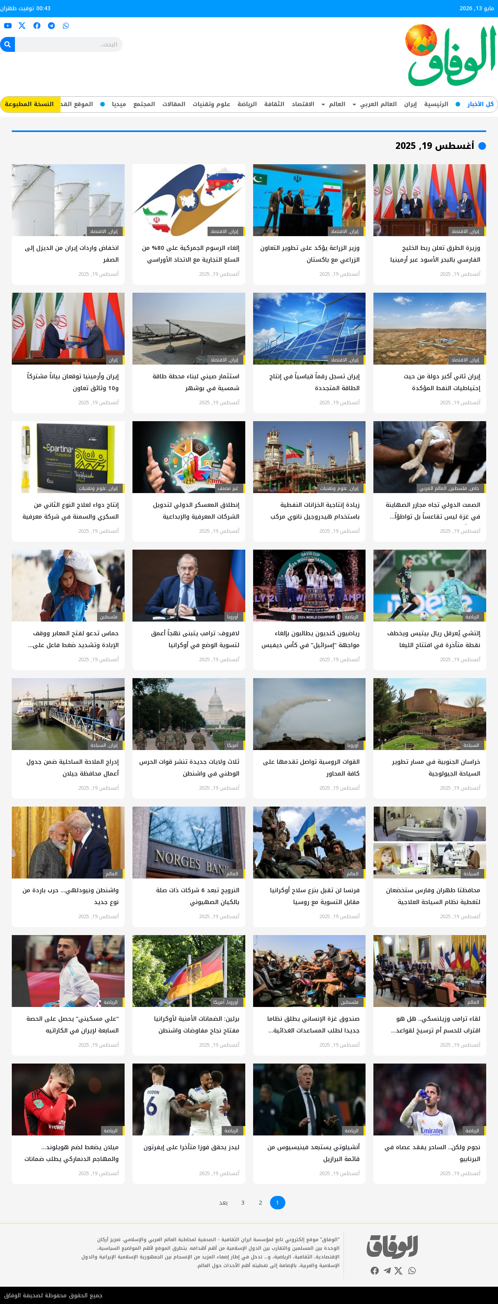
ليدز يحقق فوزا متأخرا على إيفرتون (191, 1147)
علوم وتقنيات (211, 104)
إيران (410, 104)
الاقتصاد (303, 104)
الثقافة (274, 104)
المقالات (174, 104)
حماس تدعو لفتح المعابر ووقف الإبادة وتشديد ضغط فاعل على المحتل (76, 645)
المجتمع (144, 104)
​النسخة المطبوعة (29, 104)
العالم (333, 104)
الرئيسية (436, 104)
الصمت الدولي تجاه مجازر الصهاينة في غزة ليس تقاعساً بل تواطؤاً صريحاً (433, 516)
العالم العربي (375, 104)
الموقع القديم (73, 104)
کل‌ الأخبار (480, 104)
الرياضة (247, 104)
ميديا (119, 104)
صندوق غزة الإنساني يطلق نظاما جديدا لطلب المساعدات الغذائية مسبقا (313, 1030)
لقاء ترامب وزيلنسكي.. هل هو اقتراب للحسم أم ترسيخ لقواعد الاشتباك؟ (438, 1030)
